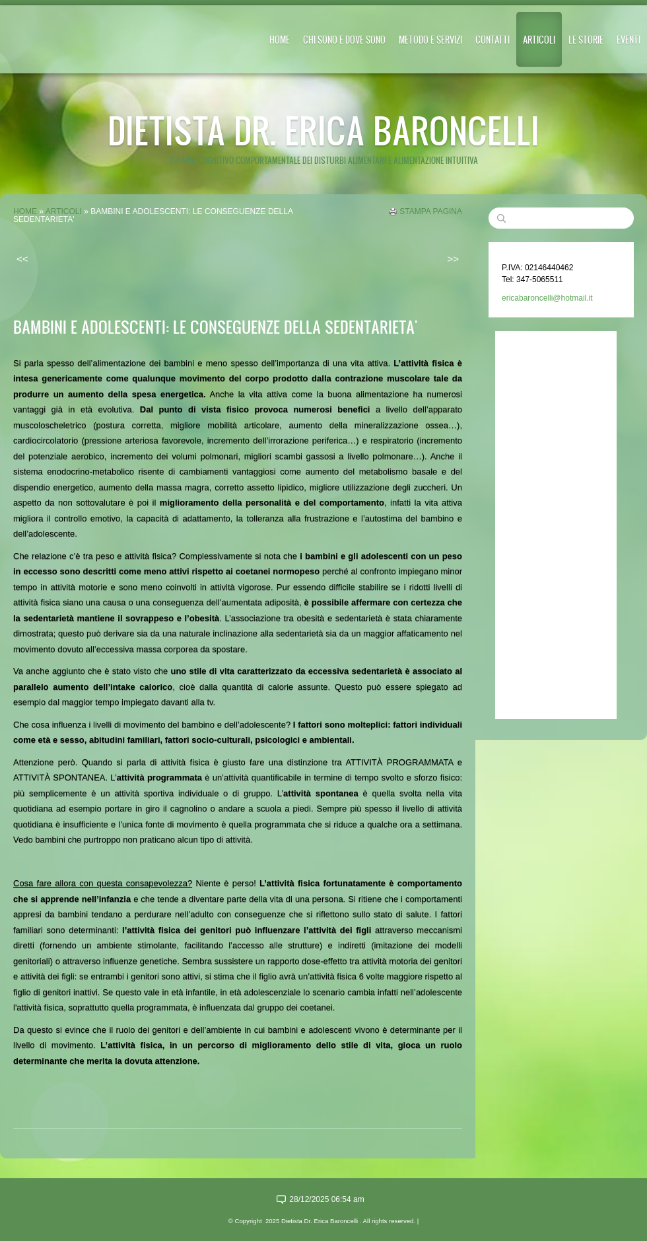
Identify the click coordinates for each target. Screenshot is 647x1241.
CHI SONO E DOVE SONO (344, 39)
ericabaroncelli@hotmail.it (547, 298)
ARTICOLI (539, 39)
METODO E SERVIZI (430, 39)
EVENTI (628, 39)
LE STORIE (585, 39)
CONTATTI (492, 39)
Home (279, 39)
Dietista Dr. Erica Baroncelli (323, 130)
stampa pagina (430, 211)
